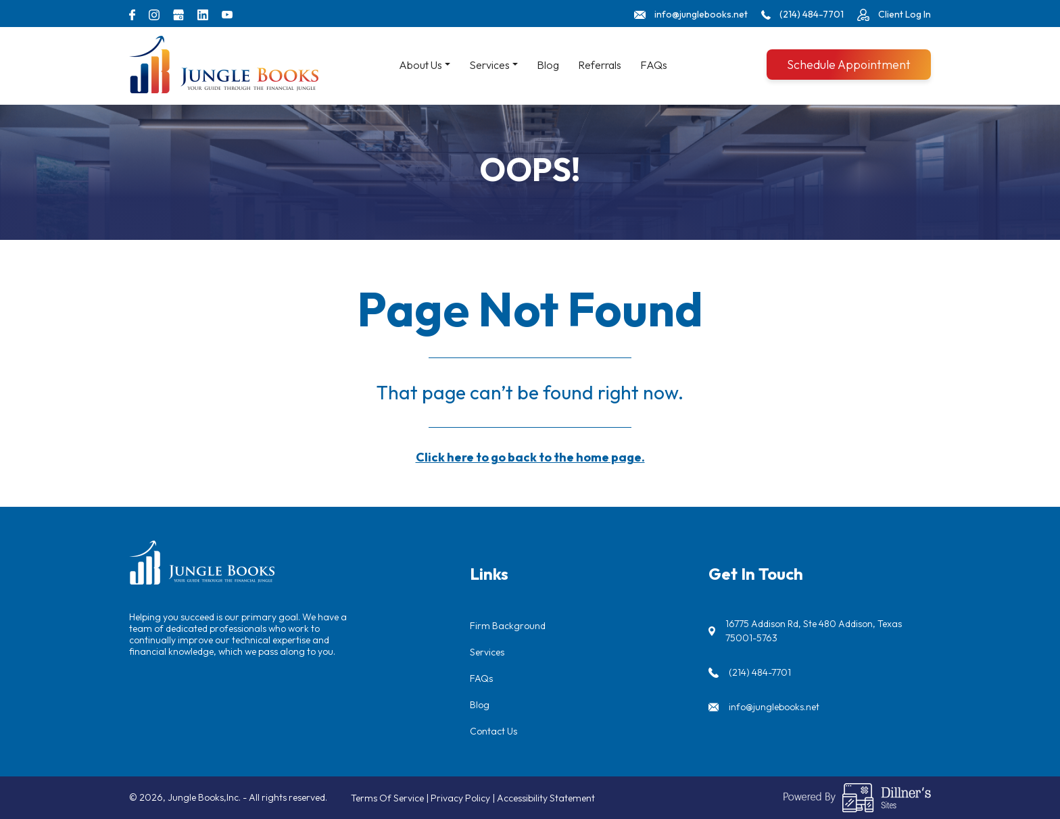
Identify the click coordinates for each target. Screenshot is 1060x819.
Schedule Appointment (849, 64)
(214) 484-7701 (760, 672)
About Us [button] (420, 65)
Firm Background (508, 626)
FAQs (653, 65)
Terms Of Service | (391, 798)
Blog (548, 65)
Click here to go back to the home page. (530, 457)
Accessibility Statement (546, 798)
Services (487, 652)
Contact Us (493, 731)
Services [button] (489, 65)
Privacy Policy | (464, 798)
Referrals (599, 65)
